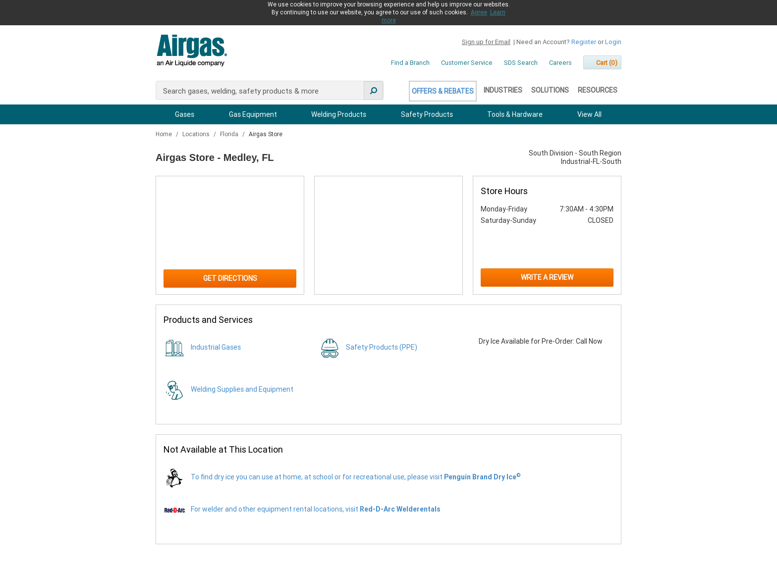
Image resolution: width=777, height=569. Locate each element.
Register (583, 42)
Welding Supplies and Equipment (242, 389)
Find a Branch (410, 62)
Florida (230, 134)
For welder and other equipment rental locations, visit (316, 509)
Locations (196, 134)
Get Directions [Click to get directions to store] (230, 278)
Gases (184, 114)
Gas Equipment (253, 114)
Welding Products (338, 114)
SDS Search (521, 62)
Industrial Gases (216, 347)
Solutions (550, 90)
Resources (597, 90)
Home (164, 134)
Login (613, 42)
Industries (503, 90)
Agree (479, 12)
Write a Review (547, 277)
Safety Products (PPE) (381, 347)
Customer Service (467, 62)
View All (589, 114)
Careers (560, 62)
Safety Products (427, 114)
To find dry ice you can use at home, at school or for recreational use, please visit (356, 477)
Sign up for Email (486, 42)
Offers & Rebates (443, 91)
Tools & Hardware (515, 114)
